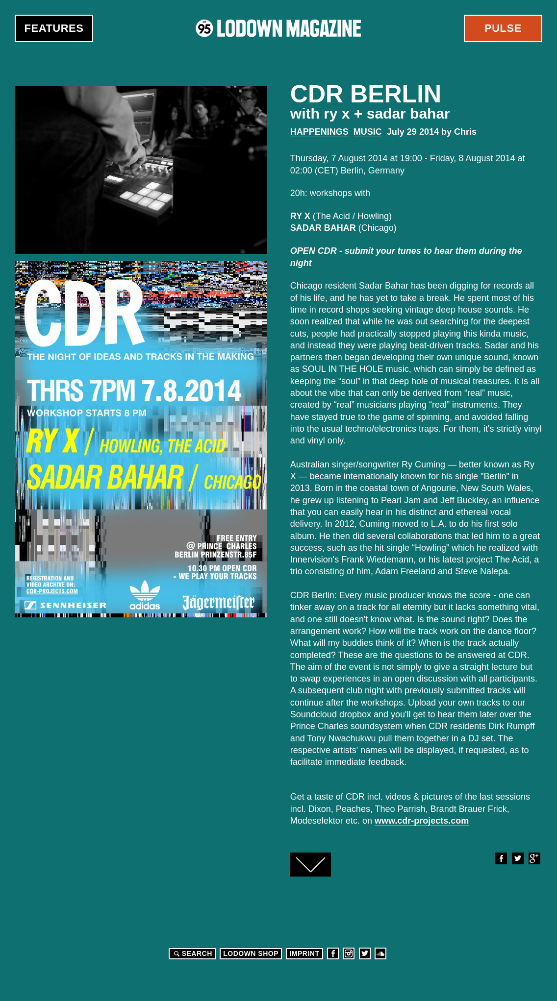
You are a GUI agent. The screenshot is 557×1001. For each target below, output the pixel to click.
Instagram (348, 953)
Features (54, 28)
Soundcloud (380, 953)
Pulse (503, 28)
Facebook (500, 858)
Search (191, 953)
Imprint (304, 953)
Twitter (517, 858)
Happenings (319, 132)
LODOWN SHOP (250, 953)
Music (368, 132)
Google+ (534, 858)
